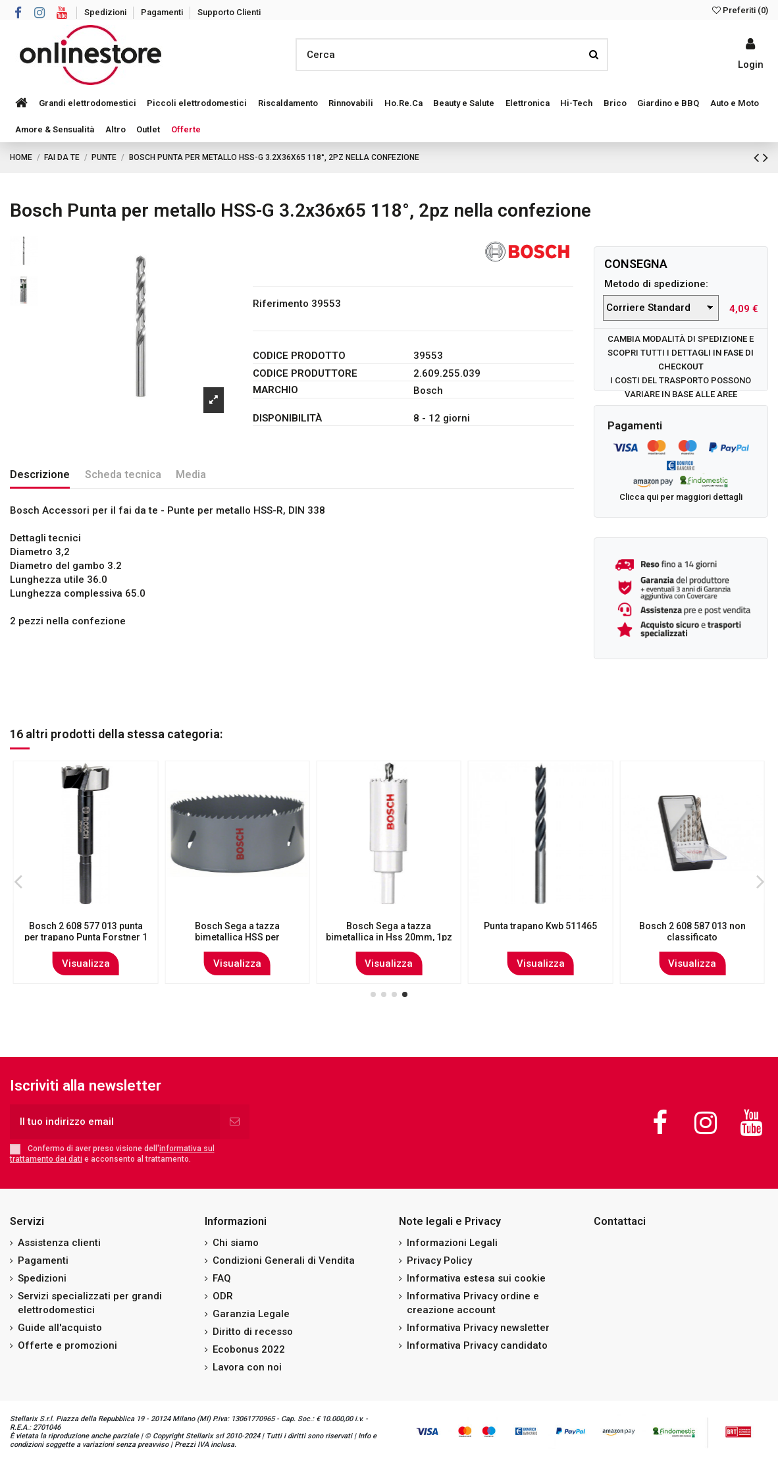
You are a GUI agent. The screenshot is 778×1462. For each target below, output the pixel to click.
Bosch (428, 390)
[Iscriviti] (234, 1121)
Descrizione (40, 474)
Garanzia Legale (251, 1314)
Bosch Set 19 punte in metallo (540, 926)
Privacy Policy (439, 1260)
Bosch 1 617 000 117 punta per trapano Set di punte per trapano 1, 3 (692, 937)
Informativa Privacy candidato (477, 1345)
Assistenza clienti (59, 1243)
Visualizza (86, 963)
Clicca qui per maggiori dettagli (680, 497)
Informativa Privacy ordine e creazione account (473, 1303)
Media (191, 474)
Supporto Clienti (229, 12)
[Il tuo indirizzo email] (115, 1121)
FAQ (222, 1278)
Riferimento (281, 304)
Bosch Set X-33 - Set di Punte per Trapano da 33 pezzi (85, 931)
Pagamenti (163, 12)
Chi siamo (236, 1243)
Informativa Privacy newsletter (478, 1328)
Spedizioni (106, 12)
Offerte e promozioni (67, 1345)
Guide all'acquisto (60, 1328)
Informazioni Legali (452, 1243)
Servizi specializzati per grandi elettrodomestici (90, 1303)
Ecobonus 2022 (249, 1349)
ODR (223, 1296)
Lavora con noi (247, 1367)
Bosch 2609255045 (389, 926)
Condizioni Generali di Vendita (284, 1260)
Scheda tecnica (123, 474)
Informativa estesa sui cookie (476, 1278)
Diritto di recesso (253, 1332)
